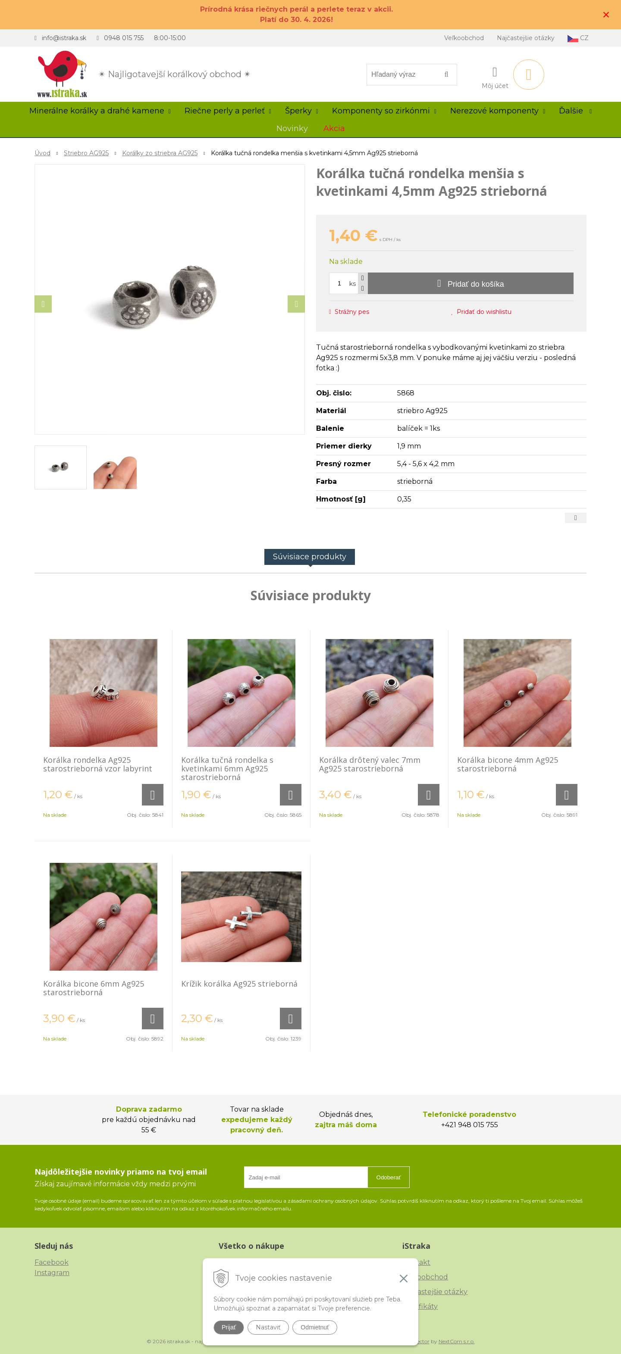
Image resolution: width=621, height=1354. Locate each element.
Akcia (334, 128)
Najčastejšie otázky (526, 38)
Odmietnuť (315, 1327)
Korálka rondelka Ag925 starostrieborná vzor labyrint (97, 764)
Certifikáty (420, 1306)
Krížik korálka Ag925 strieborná (239, 983)
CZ (578, 38)
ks (352, 284)
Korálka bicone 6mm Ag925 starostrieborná (93, 987)
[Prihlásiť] (495, 76)
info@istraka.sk (64, 38)
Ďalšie (575, 111)
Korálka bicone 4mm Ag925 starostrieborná (507, 764)
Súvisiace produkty (309, 556)
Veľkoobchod (464, 38)
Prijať (229, 1327)
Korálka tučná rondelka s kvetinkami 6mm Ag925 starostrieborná (227, 768)
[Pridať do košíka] (471, 283)
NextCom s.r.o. (457, 1341)
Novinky (292, 128)
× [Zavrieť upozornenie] (606, 14)
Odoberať (388, 1177)
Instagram (51, 1273)
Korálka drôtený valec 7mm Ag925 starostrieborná (369, 764)
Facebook (51, 1262)
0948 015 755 (124, 38)
